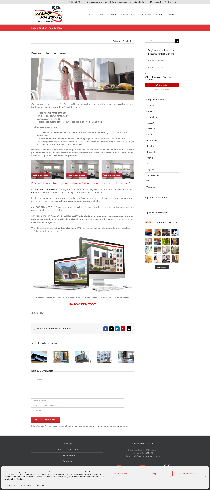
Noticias (150, 146)
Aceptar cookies (119, 473)
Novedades (151, 152)
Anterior (117, 41)
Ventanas (150, 187)
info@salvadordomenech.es (146, 456)
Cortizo (149, 134)
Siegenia (150, 169)
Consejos (150, 129)
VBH (148, 181)
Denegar (154, 473)
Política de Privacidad (28, 485)
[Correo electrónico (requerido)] (77, 406)
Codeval (150, 123)
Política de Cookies (11, 485)
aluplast (150, 111)
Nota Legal (41, 485)
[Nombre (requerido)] (77, 400)
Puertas (150, 158)
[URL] (77, 411)
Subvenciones (152, 175)
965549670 (147, 453)
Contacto (67, 461)
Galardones (151, 140)
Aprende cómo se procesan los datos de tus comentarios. (101, 426)
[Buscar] (177, 41)
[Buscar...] (160, 41)
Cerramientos (152, 117)
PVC (148, 164)
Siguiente (127, 41)
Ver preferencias (189, 473)
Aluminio (150, 105)
